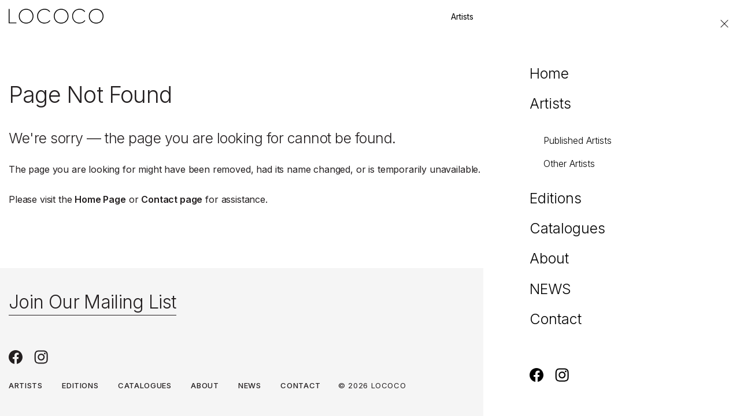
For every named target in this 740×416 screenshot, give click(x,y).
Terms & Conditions (633, 385)
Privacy (714, 385)
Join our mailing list (587, 16)
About (205, 385)
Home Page (100, 199)
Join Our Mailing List (92, 302)
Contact (662, 16)
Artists (462, 16)
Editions (512, 16)
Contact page (171, 199)
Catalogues (145, 385)
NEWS (249, 385)
